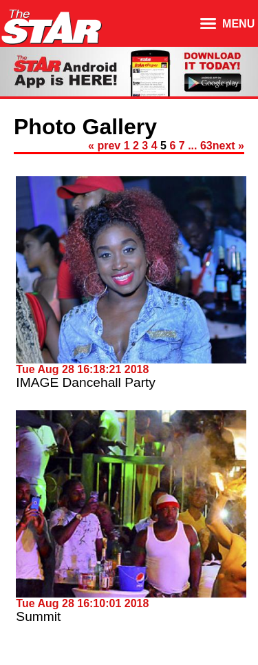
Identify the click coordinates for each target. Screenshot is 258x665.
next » (228, 145)
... (192, 145)
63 (206, 145)
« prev (104, 145)
